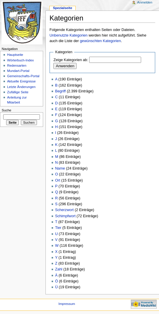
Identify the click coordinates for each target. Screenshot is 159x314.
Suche (6, 110)
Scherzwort (64, 210)
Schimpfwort (65, 216)
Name (60, 168)
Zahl (58, 269)
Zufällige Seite (17, 92)
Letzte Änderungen (21, 87)
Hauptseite (15, 54)
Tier (58, 228)
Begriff (60, 91)
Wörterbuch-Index (20, 60)
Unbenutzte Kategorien (69, 35)
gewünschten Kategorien (100, 41)
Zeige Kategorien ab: (70, 60)
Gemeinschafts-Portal (23, 76)
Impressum (66, 304)
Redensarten (16, 65)
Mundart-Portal (18, 71)
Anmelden (145, 2)
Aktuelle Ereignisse (21, 81)
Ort (57, 180)
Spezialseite (62, 8)
